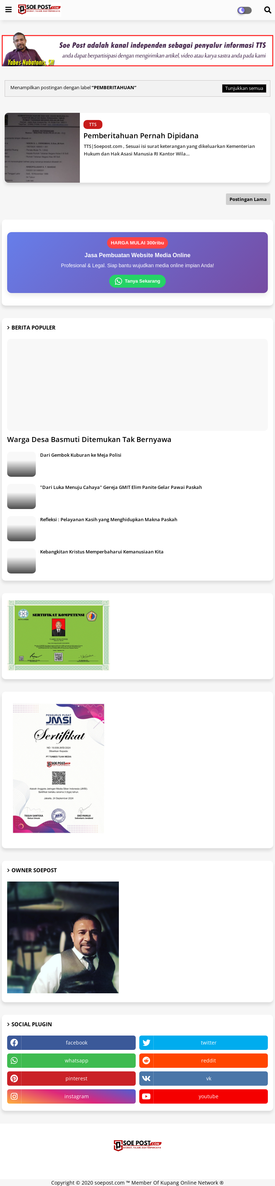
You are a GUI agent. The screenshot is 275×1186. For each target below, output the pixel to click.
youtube (208, 1096)
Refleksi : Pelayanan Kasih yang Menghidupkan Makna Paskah (108, 519)
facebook (76, 1042)
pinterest (76, 1078)
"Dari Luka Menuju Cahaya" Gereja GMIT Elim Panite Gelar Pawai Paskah (121, 487)
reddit (208, 1060)
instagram (76, 1096)
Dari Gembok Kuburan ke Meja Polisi (80, 455)
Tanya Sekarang (137, 281)
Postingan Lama (248, 199)
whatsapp (76, 1060)
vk (208, 1078)
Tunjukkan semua (244, 88)
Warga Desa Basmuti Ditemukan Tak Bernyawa (89, 439)
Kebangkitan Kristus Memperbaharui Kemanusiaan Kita (102, 551)
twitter (209, 1042)
